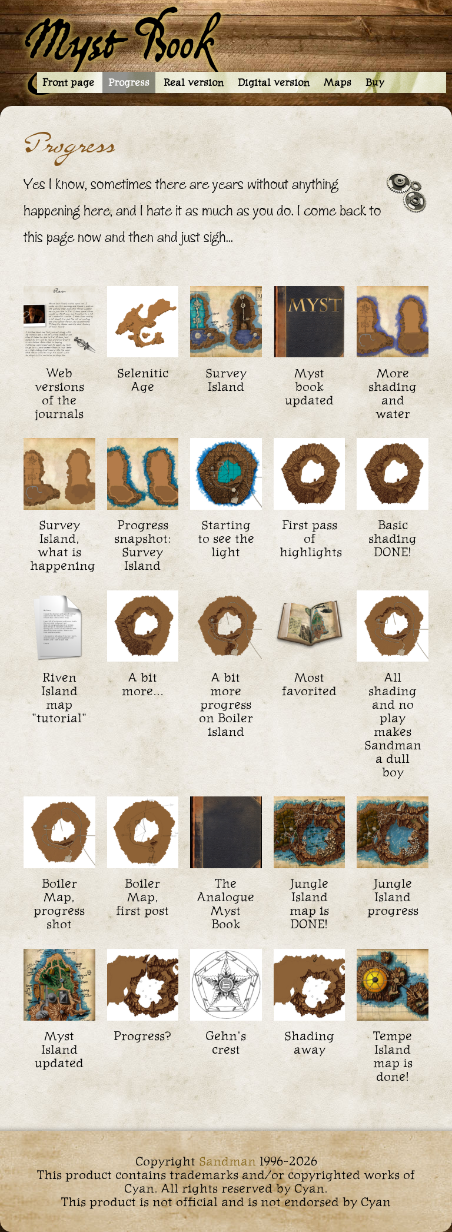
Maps (337, 82)
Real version (194, 82)
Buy (374, 82)
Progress (128, 82)
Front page (68, 82)
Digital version (274, 82)
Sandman (227, 1161)
